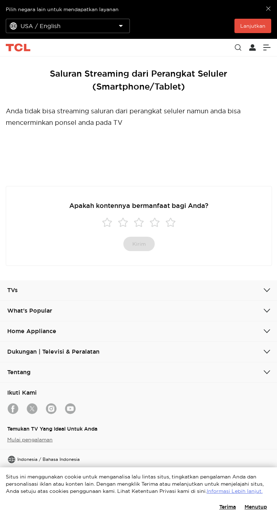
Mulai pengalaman (30, 439)
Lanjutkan (252, 26)
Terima (227, 507)
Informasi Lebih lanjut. (235, 491)
